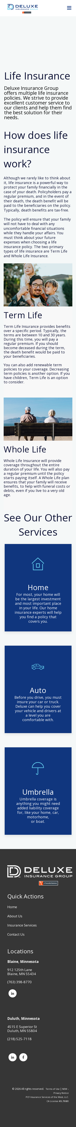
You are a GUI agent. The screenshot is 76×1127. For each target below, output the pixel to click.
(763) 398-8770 (19, 982)
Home (12, 907)
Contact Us (16, 934)
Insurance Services (22, 925)
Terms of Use (53, 1088)
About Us (14, 916)
